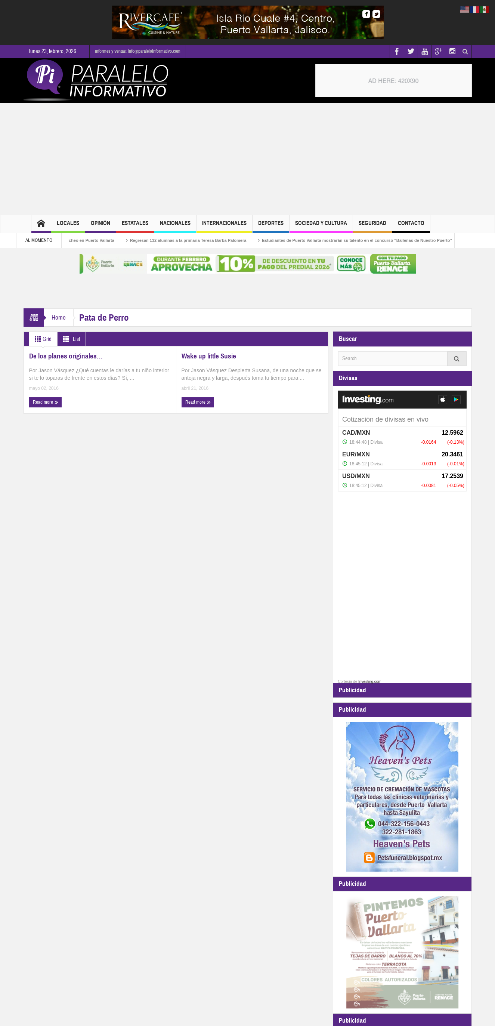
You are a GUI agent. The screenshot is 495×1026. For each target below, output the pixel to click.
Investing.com (369, 682)
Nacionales (175, 226)
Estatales (135, 226)
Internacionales (224, 226)
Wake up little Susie (209, 356)
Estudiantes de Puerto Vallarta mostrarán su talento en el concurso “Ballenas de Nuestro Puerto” (365, 240)
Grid (42, 339)
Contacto (411, 226)
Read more (45, 402)
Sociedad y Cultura (321, 226)
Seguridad (372, 226)
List (70, 339)
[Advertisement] (248, 159)
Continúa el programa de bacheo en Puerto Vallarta (73, 240)
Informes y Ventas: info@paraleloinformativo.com (137, 51)
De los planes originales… (66, 356)
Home (59, 317)
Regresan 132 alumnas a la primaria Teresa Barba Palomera (197, 240)
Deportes (271, 226)
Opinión (100, 226)
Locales (68, 226)
